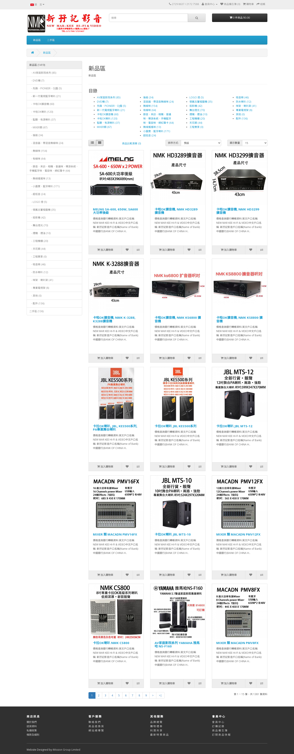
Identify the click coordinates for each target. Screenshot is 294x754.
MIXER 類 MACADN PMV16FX (115, 534)
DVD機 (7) (102, 101)
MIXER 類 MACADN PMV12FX (238, 534)
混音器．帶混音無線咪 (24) (158, 101)
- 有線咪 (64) (37, 158)
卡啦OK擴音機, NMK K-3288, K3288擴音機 (114, 319)
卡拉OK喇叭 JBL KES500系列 (175, 426)
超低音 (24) (149, 135)
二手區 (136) (36, 311)
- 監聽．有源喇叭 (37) (42, 119)
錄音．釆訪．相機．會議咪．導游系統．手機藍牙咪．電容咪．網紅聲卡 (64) (158, 119)
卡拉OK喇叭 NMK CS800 (111, 643)
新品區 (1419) (37, 65)
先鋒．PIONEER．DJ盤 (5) (111, 106)
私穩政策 (32, 730)
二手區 (51, 40)
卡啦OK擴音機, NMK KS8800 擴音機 (239, 319)
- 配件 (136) (36, 303)
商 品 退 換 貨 (96, 726)
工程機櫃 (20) (197, 118)
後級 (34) (148, 97)
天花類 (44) (195, 123)
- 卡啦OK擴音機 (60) (41, 104)
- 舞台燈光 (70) (38, 225)
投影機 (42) (195, 106)
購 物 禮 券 (156, 726)
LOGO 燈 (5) (196, 97)
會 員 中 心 (218, 722)
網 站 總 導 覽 (96, 730)
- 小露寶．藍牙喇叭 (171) (44, 186)
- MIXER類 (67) (38, 127)
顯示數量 (235, 143)
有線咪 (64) (149, 110)
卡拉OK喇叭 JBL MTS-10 (173, 534)
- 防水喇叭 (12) (38, 272)
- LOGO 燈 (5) (38, 202)
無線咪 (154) (150, 106)
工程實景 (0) (196, 127)
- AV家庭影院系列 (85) (42, 73)
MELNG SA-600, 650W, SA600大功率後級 (115, 211)
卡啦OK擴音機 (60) (107, 114)
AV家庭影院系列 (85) (108, 97)
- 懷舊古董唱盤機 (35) (42, 210)
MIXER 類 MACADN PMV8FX (237, 643)
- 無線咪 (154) (38, 151)
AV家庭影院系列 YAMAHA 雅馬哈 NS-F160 (177, 644)
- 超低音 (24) (37, 194)
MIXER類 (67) (104, 127)
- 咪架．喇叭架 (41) (41, 280)
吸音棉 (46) (242, 97)
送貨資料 (32, 726)
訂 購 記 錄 (218, 726)
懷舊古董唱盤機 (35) (200, 101)
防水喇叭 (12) (243, 101)
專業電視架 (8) (244, 110)
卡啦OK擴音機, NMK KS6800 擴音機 (178, 319)
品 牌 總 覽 (156, 722)
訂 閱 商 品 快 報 (221, 734)
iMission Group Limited (66, 749)
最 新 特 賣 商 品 (159, 734)
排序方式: (173, 143)
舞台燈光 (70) (197, 110)
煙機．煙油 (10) (198, 114)
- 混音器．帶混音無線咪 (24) (46, 143)
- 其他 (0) (35, 295)
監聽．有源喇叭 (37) (108, 123)
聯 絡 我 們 (94, 722)
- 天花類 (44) (37, 249)
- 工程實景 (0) (37, 256)
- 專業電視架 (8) (39, 288)
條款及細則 (33, 734)
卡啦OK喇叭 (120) (107, 118)
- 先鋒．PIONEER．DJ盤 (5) (45, 88)
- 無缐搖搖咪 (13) (39, 178)
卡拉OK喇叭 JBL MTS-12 (234, 426)
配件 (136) (242, 118)
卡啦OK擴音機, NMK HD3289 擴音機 (176, 211)
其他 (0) (240, 114)
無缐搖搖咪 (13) (152, 127)
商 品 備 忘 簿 (219, 730)
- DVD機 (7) (36, 80)
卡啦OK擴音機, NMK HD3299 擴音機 (237, 211)
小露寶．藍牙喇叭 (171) (156, 131)
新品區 (37, 40)
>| (160, 695)
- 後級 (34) (36, 135)
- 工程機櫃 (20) (38, 241)
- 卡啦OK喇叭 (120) (41, 112)
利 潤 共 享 (156, 730)
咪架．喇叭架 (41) (246, 106)
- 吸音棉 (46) (37, 264)
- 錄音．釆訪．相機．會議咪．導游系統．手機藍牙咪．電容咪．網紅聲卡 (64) (53, 168)
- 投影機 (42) (37, 217)
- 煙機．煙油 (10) (39, 233)
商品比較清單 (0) (131, 143)
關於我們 (32, 722)
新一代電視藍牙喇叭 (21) (111, 110)
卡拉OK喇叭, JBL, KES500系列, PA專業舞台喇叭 (115, 428)
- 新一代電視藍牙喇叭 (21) (45, 96)
